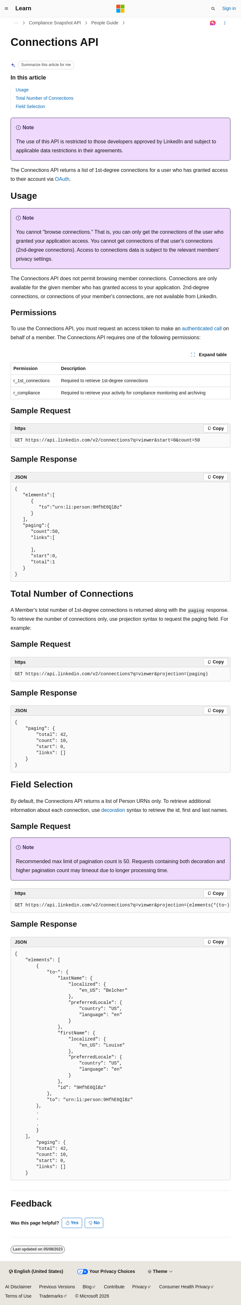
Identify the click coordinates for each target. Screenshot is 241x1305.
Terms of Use (18, 1296)
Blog (87, 1286)
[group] (120, 905)
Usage (22, 89)
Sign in (229, 8)
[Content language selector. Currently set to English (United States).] (36, 1272)
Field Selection (30, 106)
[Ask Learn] (213, 23)
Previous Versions (57, 1286)
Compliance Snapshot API (55, 22)
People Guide (104, 22)
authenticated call (202, 328)
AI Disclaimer (18, 1286)
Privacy (139, 1286)
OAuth (62, 179)
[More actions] (224, 23)
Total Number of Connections (45, 98)
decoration (113, 810)
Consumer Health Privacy (184, 1286)
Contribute (114, 1286)
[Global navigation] (6, 8)
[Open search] (213, 8)
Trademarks (51, 1296)
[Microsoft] (120, 8)
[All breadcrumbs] (16, 23)
